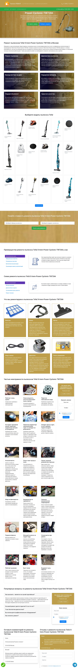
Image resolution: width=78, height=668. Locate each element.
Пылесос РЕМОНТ (15, 3)
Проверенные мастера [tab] (11, 261)
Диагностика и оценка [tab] (11, 287)
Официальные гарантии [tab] (11, 258)
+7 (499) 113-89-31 (67, 3)
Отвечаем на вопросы (28, 3)
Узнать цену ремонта (39, 228)
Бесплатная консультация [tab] (12, 263)
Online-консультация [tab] (11, 282)
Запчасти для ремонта (41, 3)
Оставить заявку (33, 24)
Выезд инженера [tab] (10, 285)
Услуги (6, 9)
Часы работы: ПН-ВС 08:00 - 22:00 (65, 9)
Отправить (66, 417)
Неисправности (21, 9)
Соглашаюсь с (67, 414)
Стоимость (13, 9)
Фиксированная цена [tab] (11, 256)
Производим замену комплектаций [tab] (14, 266)
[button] (42, 643)
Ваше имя (66, 402)
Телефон (66, 407)
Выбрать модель (45, 24)
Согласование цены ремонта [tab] (13, 290)
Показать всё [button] (39, 205)
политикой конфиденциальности (54, 665)
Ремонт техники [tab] (10, 293)
